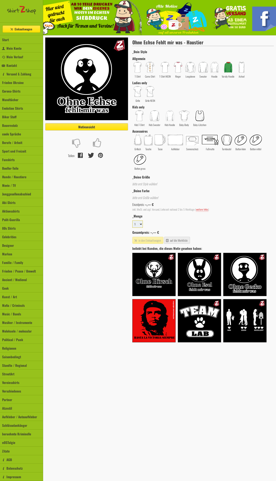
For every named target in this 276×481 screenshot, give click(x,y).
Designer (8, 245)
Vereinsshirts (10, 382)
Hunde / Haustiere (14, 176)
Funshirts (8, 159)
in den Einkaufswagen (147, 240)
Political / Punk (12, 339)
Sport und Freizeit (14, 151)
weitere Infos (202, 209)
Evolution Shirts (12, 108)
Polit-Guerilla (11, 219)
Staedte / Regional (14, 365)
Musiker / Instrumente (17, 322)
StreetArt (8, 374)
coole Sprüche (11, 134)
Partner (7, 399)
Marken (7, 254)
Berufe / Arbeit (12, 142)
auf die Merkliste (176, 240)
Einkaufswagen (21, 29)
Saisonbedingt (11, 356)
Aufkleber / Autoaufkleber (19, 416)
